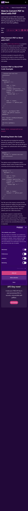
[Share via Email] (16, 30)
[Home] (5, 2)
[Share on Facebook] (25, 30)
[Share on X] (19, 30)
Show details (20, 268)
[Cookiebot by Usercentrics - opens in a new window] (17, 227)
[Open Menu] (25, 2)
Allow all (14, 273)
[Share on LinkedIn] (22, 30)
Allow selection (14, 277)
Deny (14, 282)
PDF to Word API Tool (13, 44)
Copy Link (10, 30)
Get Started (14, 302)
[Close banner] (25, 227)
